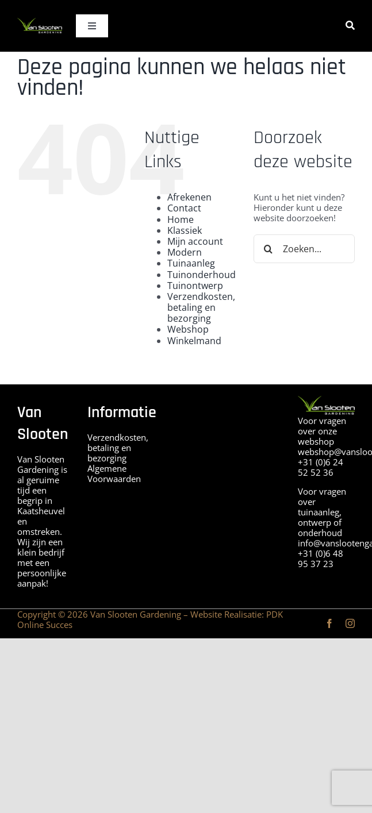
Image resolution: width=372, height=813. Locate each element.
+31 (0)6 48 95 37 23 (320, 558)
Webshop (188, 329)
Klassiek (184, 230)
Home (180, 219)
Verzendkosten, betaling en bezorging (201, 307)
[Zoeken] (350, 25)
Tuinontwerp (195, 285)
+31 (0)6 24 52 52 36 (320, 467)
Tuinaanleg (191, 263)
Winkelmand (194, 340)
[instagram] (350, 623)
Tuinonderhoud (201, 274)
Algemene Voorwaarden (114, 473)
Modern (184, 252)
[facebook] (329, 623)
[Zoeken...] (304, 248)
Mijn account (195, 241)
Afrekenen (189, 197)
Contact (184, 208)
